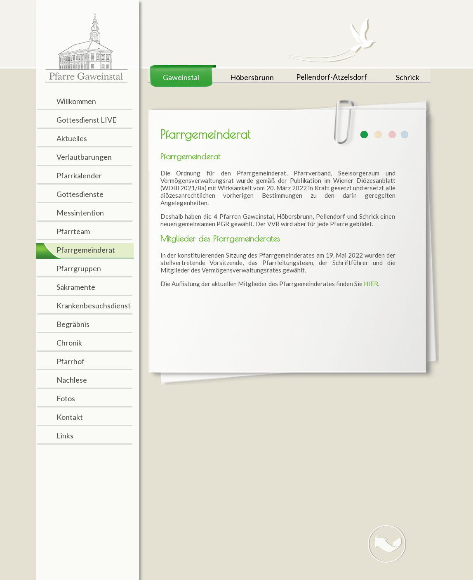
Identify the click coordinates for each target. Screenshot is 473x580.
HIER (371, 283)
